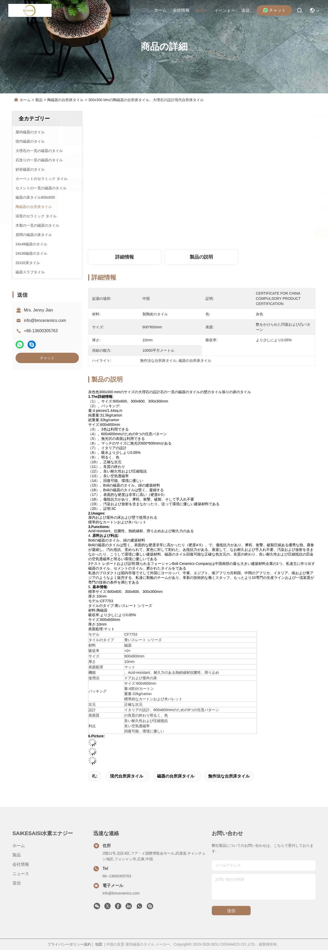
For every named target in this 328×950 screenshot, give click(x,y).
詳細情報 (124, 257)
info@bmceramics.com (45, 320)
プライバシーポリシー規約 (69, 944)
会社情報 (181, 10)
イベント (224, 10)
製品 (202, 10)
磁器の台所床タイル (175, 776)
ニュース (20, 873)
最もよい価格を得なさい (251, 233)
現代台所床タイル (126, 776)
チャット (274, 10)
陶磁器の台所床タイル (65, 100)
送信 (245, 10)
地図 (98, 944)
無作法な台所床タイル (229, 776)
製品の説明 (201, 257)
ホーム (160, 10)
